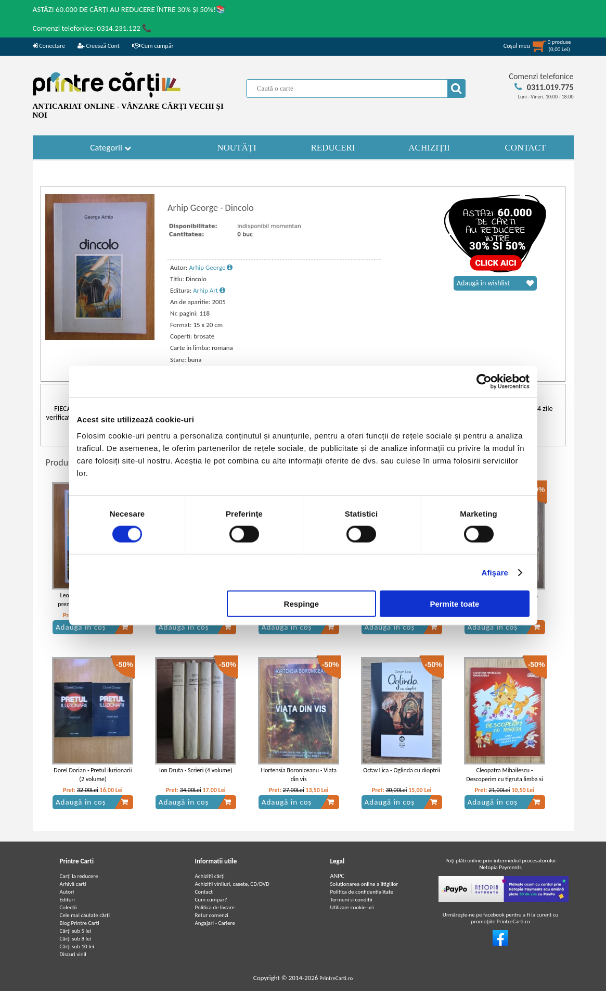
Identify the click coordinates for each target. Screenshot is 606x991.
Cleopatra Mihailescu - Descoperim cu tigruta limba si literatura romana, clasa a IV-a (504, 779)
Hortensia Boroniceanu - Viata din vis (299, 775)
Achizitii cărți (210, 876)
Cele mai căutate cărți (85, 915)
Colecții (68, 907)
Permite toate (454, 603)
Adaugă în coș (92, 627)
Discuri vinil (73, 954)
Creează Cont (99, 45)
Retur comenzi (211, 915)
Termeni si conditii (351, 899)
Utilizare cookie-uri (352, 907)
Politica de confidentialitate (362, 891)
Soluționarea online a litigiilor (364, 884)
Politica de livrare (215, 907)
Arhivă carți (73, 884)
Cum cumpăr (153, 45)
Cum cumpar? (211, 899)
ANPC (337, 876)
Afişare (495, 572)
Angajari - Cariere (215, 923)
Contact (204, 891)
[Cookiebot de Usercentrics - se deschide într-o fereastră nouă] (484, 381)
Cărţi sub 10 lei (77, 946)
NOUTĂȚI (236, 148)
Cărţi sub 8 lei (76, 938)
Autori (67, 891)
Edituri (67, 899)
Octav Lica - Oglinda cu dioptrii (401, 770)
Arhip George (211, 267)
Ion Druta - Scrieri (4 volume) (195, 770)
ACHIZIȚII (428, 148)
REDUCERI (333, 148)
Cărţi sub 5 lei (76, 930)
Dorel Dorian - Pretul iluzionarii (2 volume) (93, 775)
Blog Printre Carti (79, 923)
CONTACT (525, 148)
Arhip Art (209, 290)
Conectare (49, 45)
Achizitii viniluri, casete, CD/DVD (232, 884)
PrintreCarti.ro (336, 978)
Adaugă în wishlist (495, 283)
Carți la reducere (79, 876)
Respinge (301, 603)
